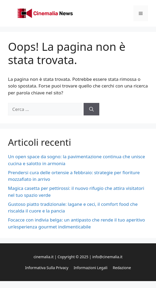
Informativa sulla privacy (46, 267)
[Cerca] (91, 109)
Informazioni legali (91, 267)
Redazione (122, 267)
